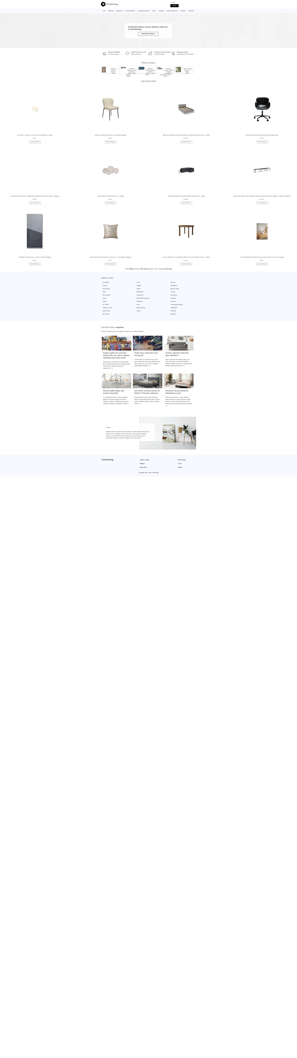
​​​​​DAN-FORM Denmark (109, 294)
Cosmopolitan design (182, 297)
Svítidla (183, 10)
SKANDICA (130, 285)
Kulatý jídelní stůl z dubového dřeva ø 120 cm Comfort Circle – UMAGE (186, 257)
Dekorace (119, 10)
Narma (154, 294)
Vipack (105, 304)
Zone (153, 297)
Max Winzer (155, 304)
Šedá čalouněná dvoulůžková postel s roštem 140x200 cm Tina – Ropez (186, 135)
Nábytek (110, 10)
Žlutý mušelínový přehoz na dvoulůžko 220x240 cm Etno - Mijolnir (262, 257)
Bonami (178, 282)
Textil (154, 10)
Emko (129, 282)
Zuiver (178, 291)
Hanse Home (180, 301)
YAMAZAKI (155, 301)
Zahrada (161, 10)
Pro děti (190, 10)
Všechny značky (144, 449)
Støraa (178, 285)
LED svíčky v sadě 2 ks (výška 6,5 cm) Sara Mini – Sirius (34, 135)
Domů (104, 10)
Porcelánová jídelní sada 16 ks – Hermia (110, 196)
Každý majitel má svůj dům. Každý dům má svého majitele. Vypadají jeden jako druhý (116, 345)
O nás (179, 453)
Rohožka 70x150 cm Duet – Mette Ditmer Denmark (35, 257)
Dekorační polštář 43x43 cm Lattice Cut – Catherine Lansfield (110, 257)
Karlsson (105, 297)
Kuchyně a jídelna (143, 10)
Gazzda (154, 282)
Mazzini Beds (107, 291)
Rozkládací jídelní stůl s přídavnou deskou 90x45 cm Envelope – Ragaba (35, 196)
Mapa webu (143, 457)
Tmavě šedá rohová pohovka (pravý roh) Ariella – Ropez (186, 196)
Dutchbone (155, 291)
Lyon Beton (106, 282)
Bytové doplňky (130, 10)
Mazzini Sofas (107, 288)
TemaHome (130, 291)
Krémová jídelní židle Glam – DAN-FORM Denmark (111, 135)
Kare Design (155, 285)
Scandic (178, 288)
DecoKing (130, 294)
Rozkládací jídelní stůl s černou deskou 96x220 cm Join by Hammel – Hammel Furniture (262, 196)
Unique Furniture (108, 301)
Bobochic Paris (131, 301)
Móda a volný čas (172, 10)
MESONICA (155, 288)
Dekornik (178, 304)
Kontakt (180, 457)
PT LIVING (130, 297)
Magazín (142, 453)
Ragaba (105, 285)
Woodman (179, 294)
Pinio (128, 288)
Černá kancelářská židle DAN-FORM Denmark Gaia (262, 135)
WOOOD (130, 304)
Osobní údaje (182, 449)
